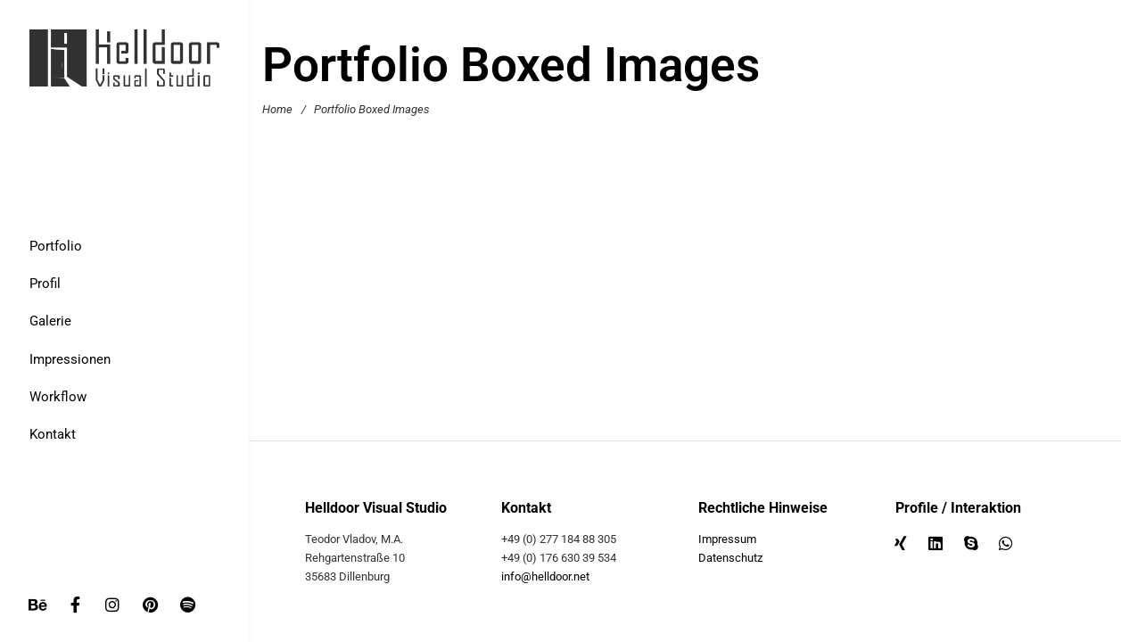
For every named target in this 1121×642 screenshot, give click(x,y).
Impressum (727, 539)
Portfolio (55, 246)
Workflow (58, 397)
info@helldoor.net (545, 576)
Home (277, 109)
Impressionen (70, 359)
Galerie (50, 321)
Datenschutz (730, 557)
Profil (45, 284)
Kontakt (52, 434)
